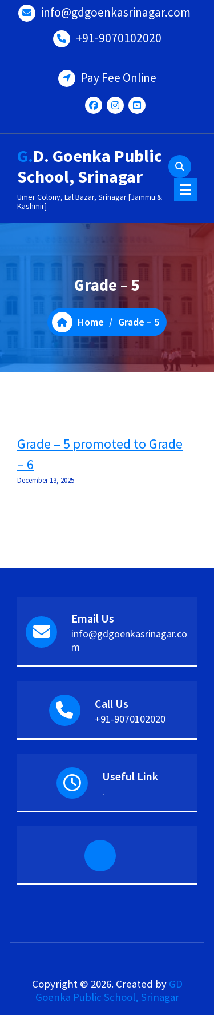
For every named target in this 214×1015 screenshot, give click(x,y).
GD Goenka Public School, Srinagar (109, 990)
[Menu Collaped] (185, 189)
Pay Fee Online (118, 77)
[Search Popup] (179, 166)
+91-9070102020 (118, 38)
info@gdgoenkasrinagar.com (116, 12)
